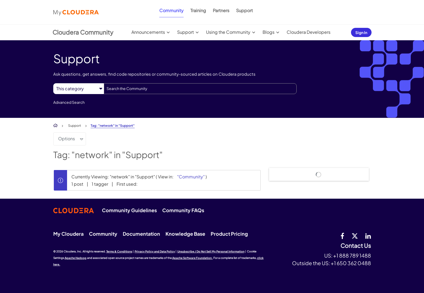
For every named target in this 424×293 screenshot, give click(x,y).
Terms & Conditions (119, 251)
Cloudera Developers (308, 32)
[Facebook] (342, 236)
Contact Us (355, 246)
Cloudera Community (82, 32)
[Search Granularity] (79, 88)
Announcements (148, 32)
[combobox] (200, 88)
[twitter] (355, 236)
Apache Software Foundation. (192, 257)
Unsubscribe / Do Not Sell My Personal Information (210, 251)
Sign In (361, 32)
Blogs (268, 32)
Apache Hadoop (76, 257)
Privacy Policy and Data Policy (155, 251)
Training (198, 10)
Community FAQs (183, 210)
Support (244, 10)
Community (171, 10)
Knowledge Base (185, 234)
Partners (221, 10)
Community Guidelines (129, 210)
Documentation (141, 234)
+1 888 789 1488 (352, 255)
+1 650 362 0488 (351, 263)
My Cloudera (68, 234)
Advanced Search (69, 102)
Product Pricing (229, 234)
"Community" (191, 176)
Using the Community (228, 32)
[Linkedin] (368, 236)
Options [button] (66, 138)
